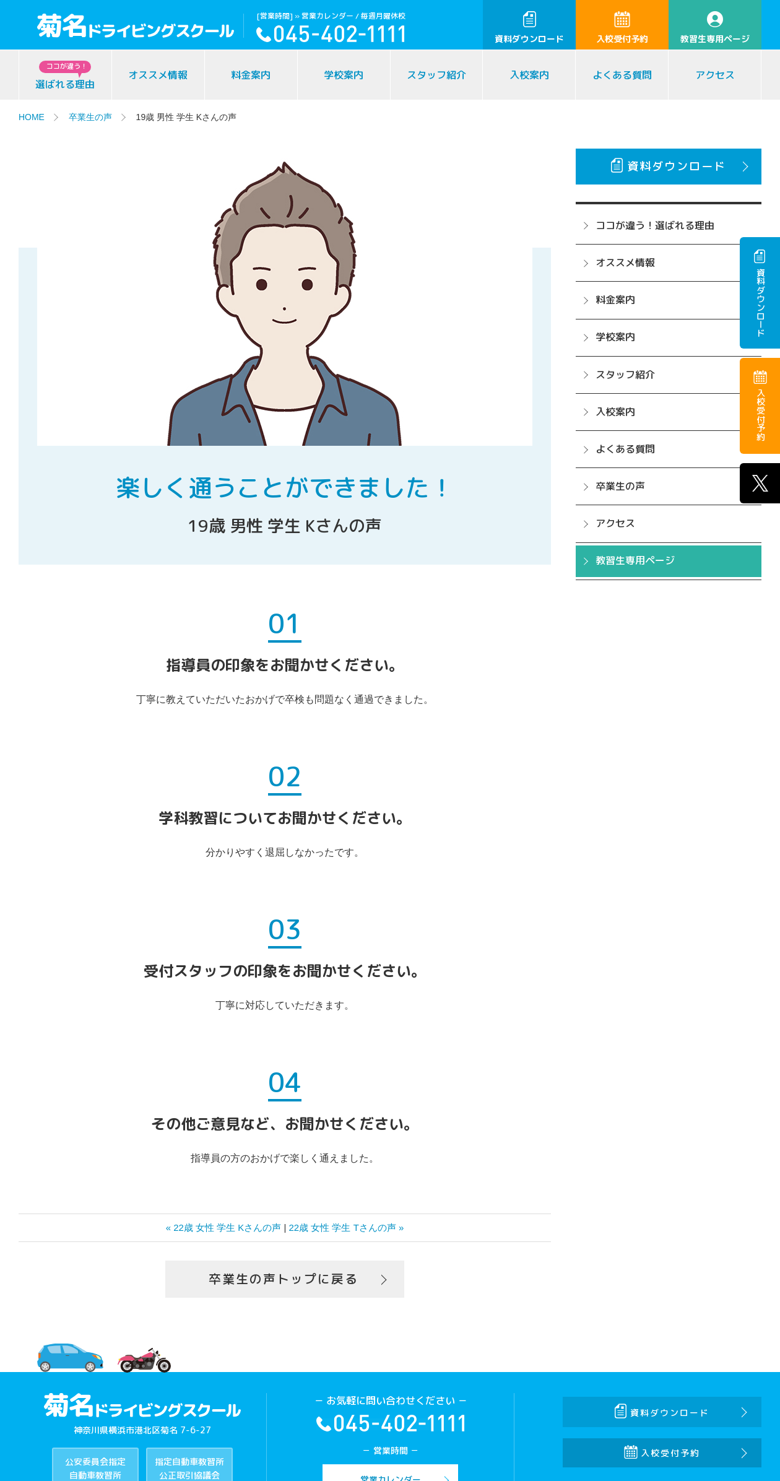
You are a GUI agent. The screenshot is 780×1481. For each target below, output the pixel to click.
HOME (32, 117)
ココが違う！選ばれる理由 (655, 225)
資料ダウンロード (529, 28)
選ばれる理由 (65, 76)
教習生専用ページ (715, 28)
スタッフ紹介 (436, 75)
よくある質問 (622, 75)
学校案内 (343, 75)
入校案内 (529, 75)
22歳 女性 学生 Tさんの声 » (346, 1227)
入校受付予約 (622, 28)
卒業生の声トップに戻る (283, 1279)
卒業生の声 (90, 117)
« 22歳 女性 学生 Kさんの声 (224, 1227)
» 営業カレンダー (324, 16)
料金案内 (251, 75)
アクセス (715, 75)
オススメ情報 (158, 75)
